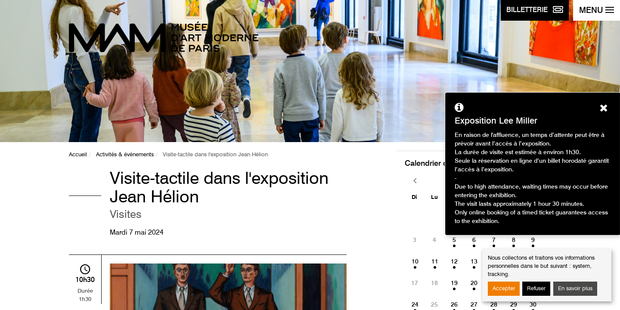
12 (454, 262)
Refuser (536, 288)
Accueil (78, 155)
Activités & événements (125, 155)
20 (474, 283)
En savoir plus (575, 288)
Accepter (504, 288)
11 (434, 262)
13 (474, 262)
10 (415, 262)
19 (454, 283)
